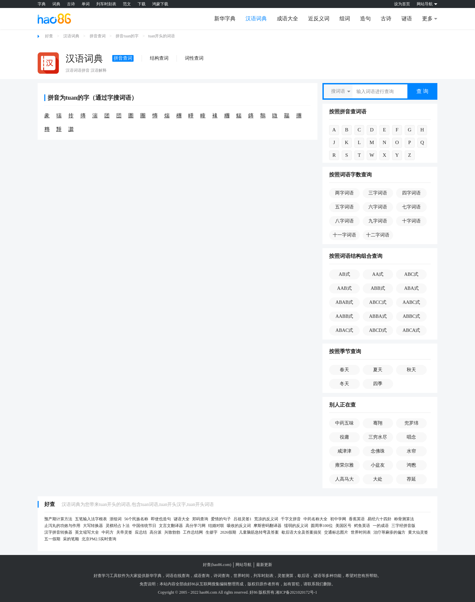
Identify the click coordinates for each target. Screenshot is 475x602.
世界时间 (241, 575)
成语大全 (287, 18)
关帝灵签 (124, 532)
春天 (344, 369)
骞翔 (377, 423)
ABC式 (411, 274)
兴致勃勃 (172, 532)
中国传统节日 (144, 525)
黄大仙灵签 (418, 532)
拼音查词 (98, 36)
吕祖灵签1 (242, 519)
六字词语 (377, 206)
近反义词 (318, 18)
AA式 (377, 274)
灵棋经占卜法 (118, 525)
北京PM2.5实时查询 (99, 539)
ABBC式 (411, 316)
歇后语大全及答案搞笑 (301, 532)
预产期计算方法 (58, 519)
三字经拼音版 (403, 525)
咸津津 (344, 451)
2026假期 (228, 532)
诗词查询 (222, 575)
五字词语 (344, 206)
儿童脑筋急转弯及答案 (259, 532)
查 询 (422, 91)
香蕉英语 (357, 519)
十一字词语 (344, 234)
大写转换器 (93, 525)
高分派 (156, 532)
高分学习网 (196, 525)
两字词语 (344, 192)
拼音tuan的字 (127, 36)
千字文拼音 (291, 519)
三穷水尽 (377, 437)
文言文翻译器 (171, 525)
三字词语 (377, 192)
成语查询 (202, 575)
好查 (49, 36)
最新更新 (264, 564)
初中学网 (338, 519)
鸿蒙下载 (160, 4)
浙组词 (116, 519)
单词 (86, 4)
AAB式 (344, 288)
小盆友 (378, 465)
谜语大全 (182, 519)
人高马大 (344, 479)
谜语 (406, 18)
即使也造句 (161, 519)
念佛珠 (378, 451)
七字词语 (411, 206)
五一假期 (52, 539)
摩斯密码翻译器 (267, 525)
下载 (142, 4)
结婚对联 (216, 525)
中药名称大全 (315, 519)
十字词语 (411, 220)
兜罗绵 (411, 423)
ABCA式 (411, 330)
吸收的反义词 (239, 525)
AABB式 (344, 316)
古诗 (71, 4)
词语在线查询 (178, 575)
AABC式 (411, 302)
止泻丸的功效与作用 (62, 525)
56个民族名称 (136, 519)
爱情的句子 (221, 519)
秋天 (411, 369)
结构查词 (159, 58)
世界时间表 (361, 532)
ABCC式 (377, 302)
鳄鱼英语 (362, 525)
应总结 (141, 532)
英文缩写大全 (87, 532)
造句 (365, 18)
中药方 (108, 532)
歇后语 (303, 575)
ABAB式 (344, 302)
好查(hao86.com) (217, 564)
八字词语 (344, 220)
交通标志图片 (336, 532)
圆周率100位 (322, 525)
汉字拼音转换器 (58, 532)
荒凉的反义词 (266, 519)
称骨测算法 (404, 519)
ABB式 (378, 288)
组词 (344, 18)
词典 (56, 4)
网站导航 (243, 564)
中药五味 (344, 423)
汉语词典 (256, 18)
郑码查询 (200, 519)
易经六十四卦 (379, 519)
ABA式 (411, 288)
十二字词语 (377, 234)
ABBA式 (378, 316)
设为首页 (402, 4)
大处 (377, 479)
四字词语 (411, 192)
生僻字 (212, 532)
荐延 (411, 479)
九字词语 (377, 220)
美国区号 (343, 525)
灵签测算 (285, 575)
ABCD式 (378, 330)
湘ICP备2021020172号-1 (296, 592)
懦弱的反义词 (296, 525)
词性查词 (194, 58)
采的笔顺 (71, 539)
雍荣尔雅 (344, 465)
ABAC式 (344, 330)
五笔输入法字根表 (91, 519)
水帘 (411, 451)
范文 (127, 4)
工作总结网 (193, 532)
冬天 (344, 383)
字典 (42, 4)
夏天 (377, 369)
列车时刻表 (106, 4)
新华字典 (225, 18)
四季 (377, 383)
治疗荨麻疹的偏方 (389, 532)
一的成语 (381, 525)
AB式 (344, 274)
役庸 (344, 437)
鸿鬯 (411, 465)
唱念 (411, 437)
